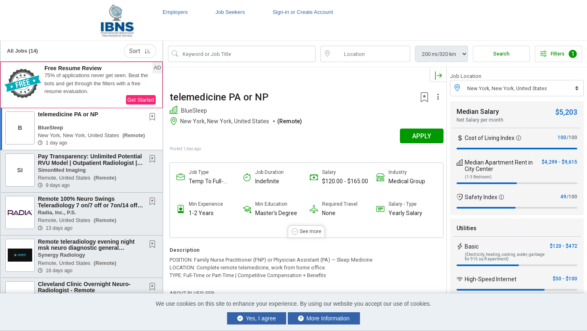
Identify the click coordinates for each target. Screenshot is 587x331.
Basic (472, 246)
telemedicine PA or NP (68, 114)
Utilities (467, 228)
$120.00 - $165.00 (343, 181)
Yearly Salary (403, 213)
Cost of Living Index (489, 138)
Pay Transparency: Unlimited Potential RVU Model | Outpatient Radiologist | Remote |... (90, 162)
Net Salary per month (480, 120)
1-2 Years (201, 213)
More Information (324, 318)
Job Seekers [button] (230, 12)
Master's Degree (275, 213)
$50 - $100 (565, 279)
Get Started (141, 100)
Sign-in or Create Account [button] (303, 12)
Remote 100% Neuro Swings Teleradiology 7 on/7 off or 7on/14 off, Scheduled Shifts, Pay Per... (88, 205)
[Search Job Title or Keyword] (247, 54)
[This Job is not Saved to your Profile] (154, 117)
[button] (81, 85)
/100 (572, 137)
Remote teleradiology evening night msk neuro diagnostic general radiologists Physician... (86, 248)
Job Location (465, 76)
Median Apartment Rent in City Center (499, 165)
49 (563, 197)
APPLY (418, 136)
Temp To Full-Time (206, 181)
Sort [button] (140, 51)
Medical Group (404, 181)
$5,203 (566, 112)
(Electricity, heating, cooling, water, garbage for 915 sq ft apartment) (505, 256)
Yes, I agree (256, 318)
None (327, 213)
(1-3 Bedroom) (478, 177)
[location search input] (371, 54)
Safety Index (481, 197)
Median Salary (478, 112)
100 (562, 137)
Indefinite (266, 181)
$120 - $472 (563, 246)
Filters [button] (558, 54)
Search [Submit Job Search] (501, 54)
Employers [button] (175, 12)
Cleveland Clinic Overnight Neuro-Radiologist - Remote (84, 287)
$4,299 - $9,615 (559, 162)
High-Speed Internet (490, 279)
